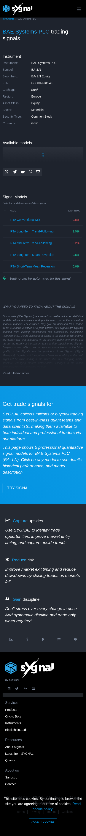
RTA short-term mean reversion (32, 266)
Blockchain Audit (16, 730)
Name (13, 211)
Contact (10, 784)
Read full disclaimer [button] (16, 373)
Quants (10, 760)
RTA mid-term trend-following (31, 243)
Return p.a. (73, 211)
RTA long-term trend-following (32, 231)
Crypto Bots (13, 716)
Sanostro (11, 777)
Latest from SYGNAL (19, 753)
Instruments (8, 19)
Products (11, 709)
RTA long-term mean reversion (32, 254)
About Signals (14, 747)
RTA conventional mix (25, 219)
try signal (18, 488)
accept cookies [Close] (43, 821)
